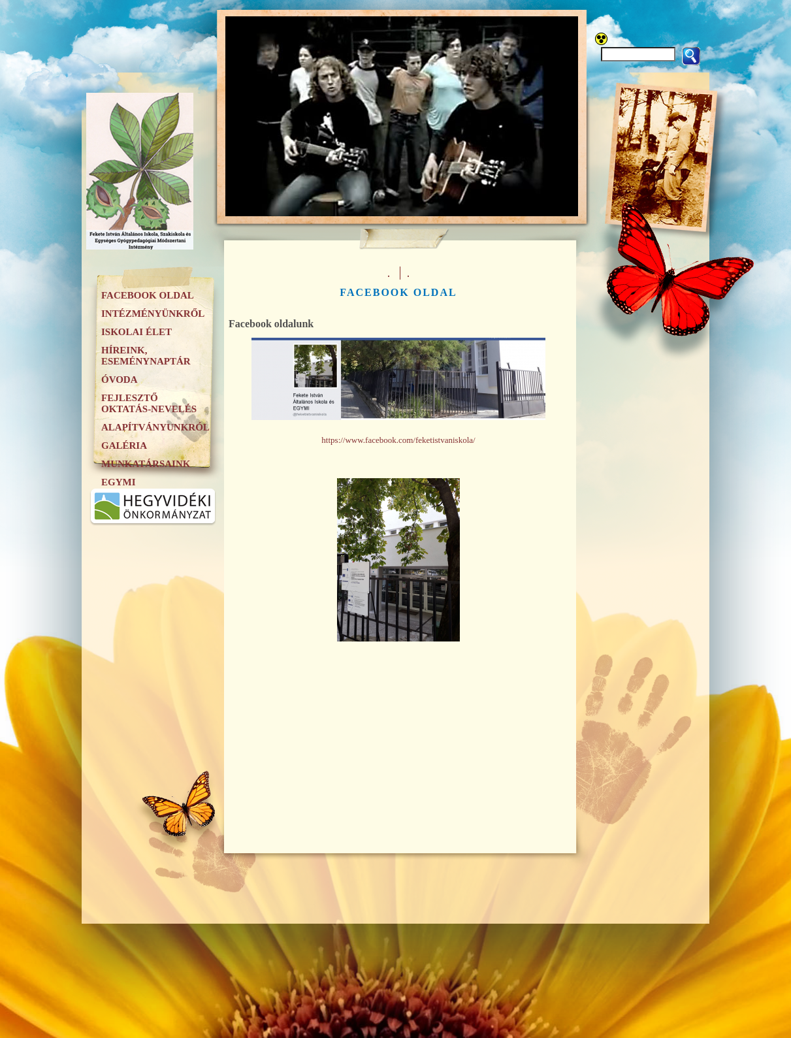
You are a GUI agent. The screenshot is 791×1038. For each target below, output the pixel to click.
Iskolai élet (136, 332)
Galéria (124, 445)
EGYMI (118, 482)
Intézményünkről (152, 313)
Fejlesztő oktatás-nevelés (149, 403)
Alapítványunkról (155, 427)
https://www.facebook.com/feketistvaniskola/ (398, 440)
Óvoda (119, 379)
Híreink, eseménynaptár (146, 355)
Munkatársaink (145, 464)
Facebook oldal (147, 295)
